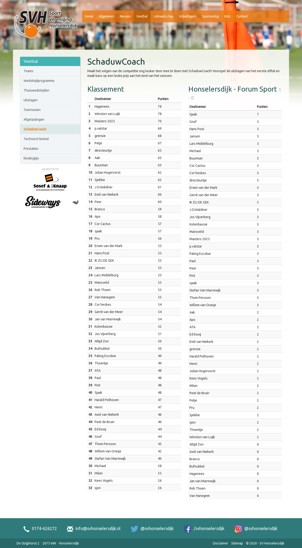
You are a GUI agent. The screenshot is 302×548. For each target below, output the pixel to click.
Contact (242, 16)
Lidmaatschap (163, 16)
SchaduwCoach (35, 129)
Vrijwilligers (187, 16)
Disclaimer (220, 543)
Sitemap (237, 543)
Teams (28, 71)
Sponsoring (210, 16)
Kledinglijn (31, 158)
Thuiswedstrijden (36, 90)
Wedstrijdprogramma (39, 81)
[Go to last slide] (24, 207)
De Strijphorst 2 (28, 543)
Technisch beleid (36, 139)
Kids (227, 16)
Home (89, 16)
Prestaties (31, 148)
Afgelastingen (34, 119)
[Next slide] (76, 207)
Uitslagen (31, 100)
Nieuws (125, 16)
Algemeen (106, 16)
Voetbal (142, 16)
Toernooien (32, 110)
